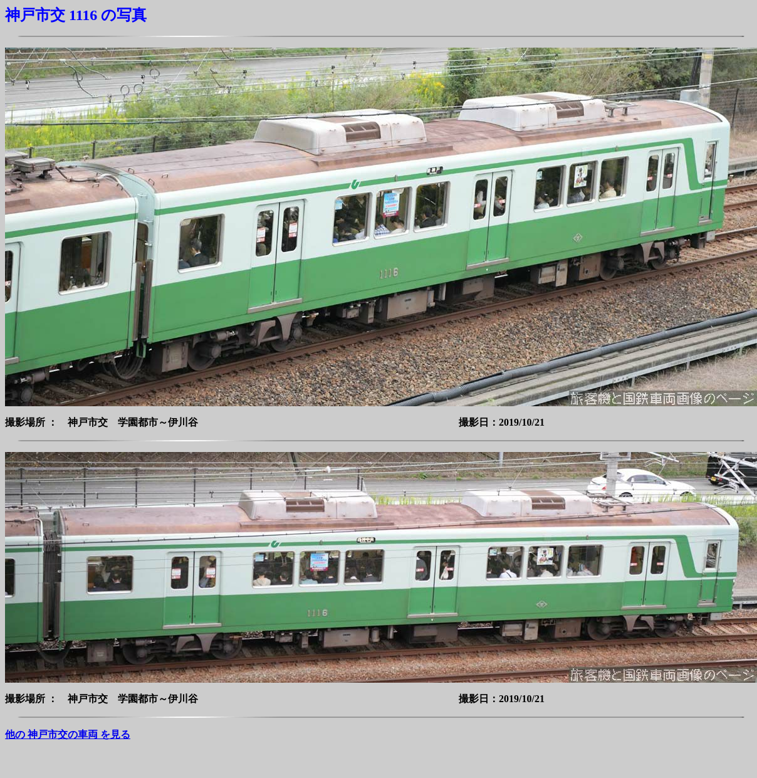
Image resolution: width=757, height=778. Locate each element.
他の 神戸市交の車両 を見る (67, 734)
